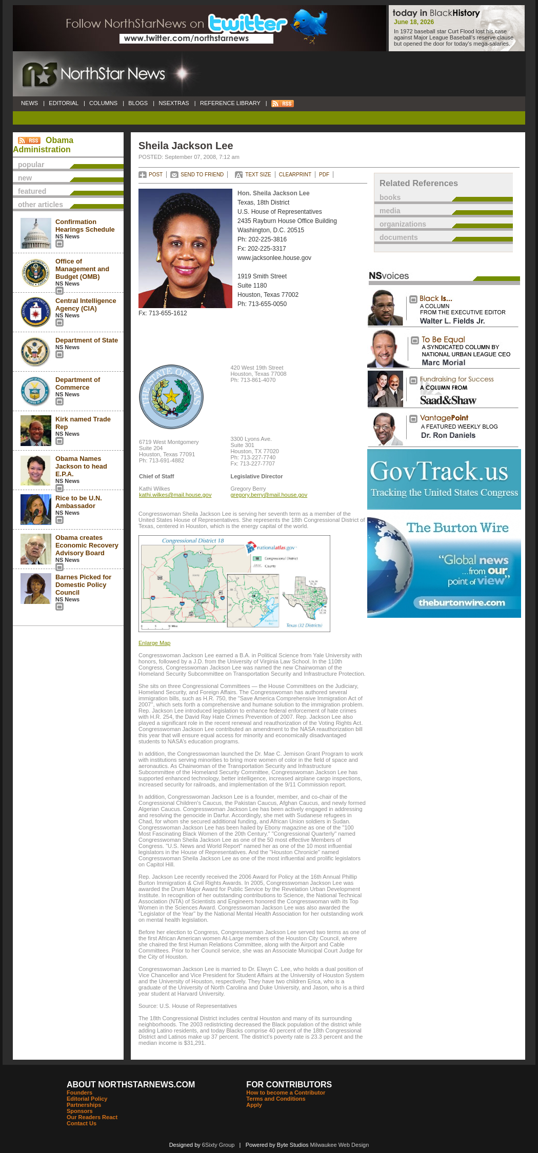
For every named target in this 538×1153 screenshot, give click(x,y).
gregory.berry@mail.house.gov (268, 495)
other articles (40, 204)
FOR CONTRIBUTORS (289, 1084)
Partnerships (84, 1105)
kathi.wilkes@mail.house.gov (175, 495)
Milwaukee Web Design (339, 1145)
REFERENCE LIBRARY (230, 103)
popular (31, 164)
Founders (79, 1092)
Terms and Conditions (275, 1099)
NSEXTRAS (173, 103)
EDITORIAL (64, 103)
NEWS (29, 103)
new (25, 178)
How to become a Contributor (285, 1092)
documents (399, 237)
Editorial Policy (87, 1099)
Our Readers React (92, 1117)
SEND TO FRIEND (202, 174)
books (390, 197)
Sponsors (80, 1111)
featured (32, 191)
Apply (254, 1105)
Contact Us (81, 1123)
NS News (67, 236)
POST (156, 174)
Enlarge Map (154, 643)
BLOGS (138, 103)
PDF (324, 174)
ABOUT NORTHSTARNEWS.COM (131, 1084)
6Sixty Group (218, 1145)
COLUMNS (103, 103)
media (390, 211)
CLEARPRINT (295, 174)
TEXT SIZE (258, 174)
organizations (403, 224)
